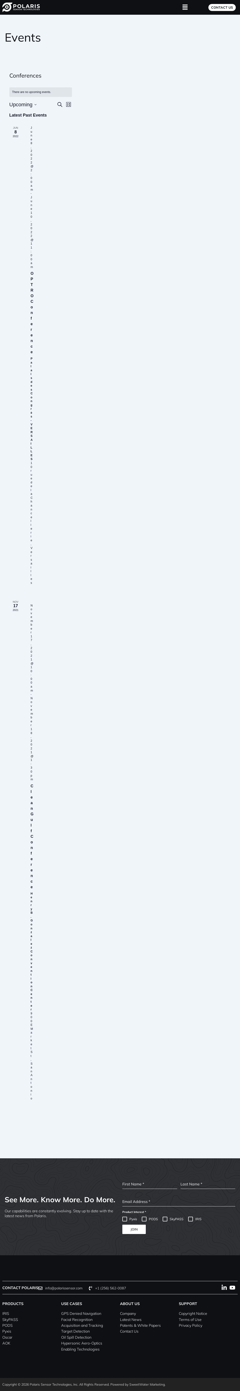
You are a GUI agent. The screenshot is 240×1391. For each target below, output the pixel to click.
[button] (185, 7)
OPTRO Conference (32, 312)
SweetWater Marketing (147, 1384)
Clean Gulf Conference (32, 836)
